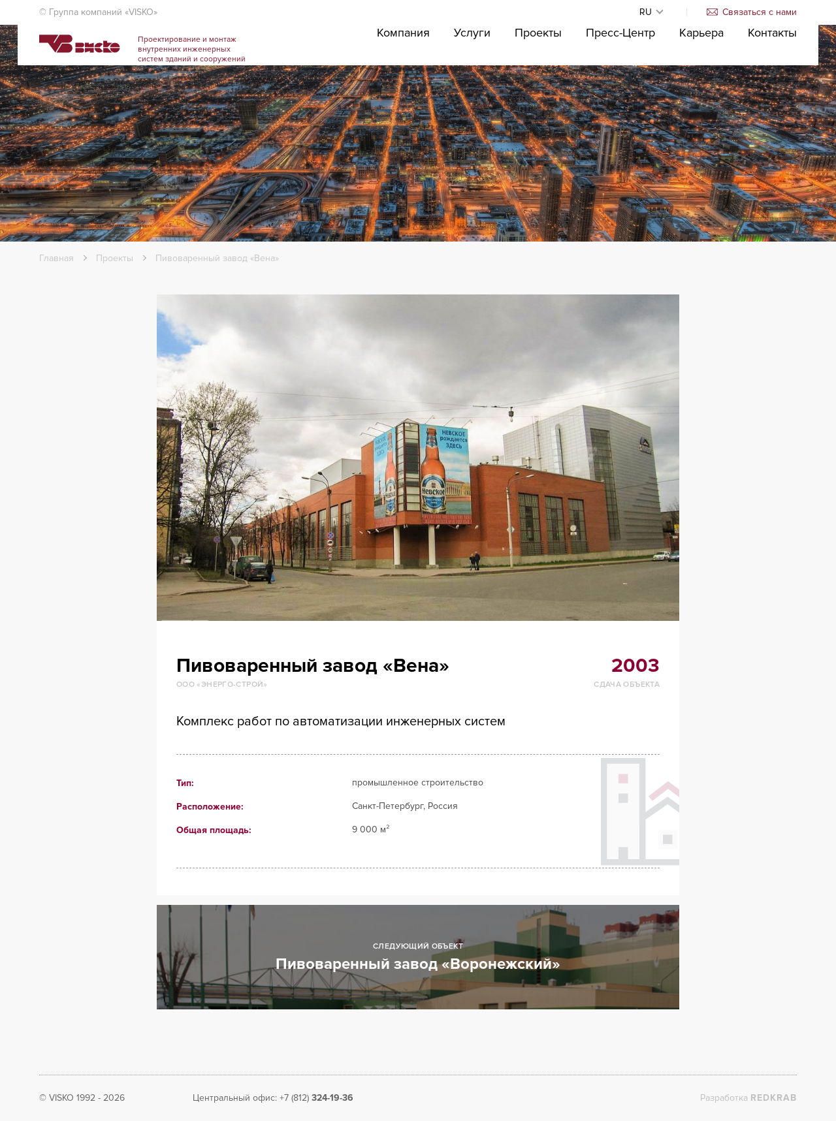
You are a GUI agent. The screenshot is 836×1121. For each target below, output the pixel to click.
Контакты (772, 72)
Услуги (472, 72)
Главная (56, 258)
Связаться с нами (752, 12)
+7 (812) (316, 1097)
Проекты (538, 72)
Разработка (748, 1097)
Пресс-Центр (620, 72)
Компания (403, 72)
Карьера (701, 72)
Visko (102, 65)
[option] (418, 457)
